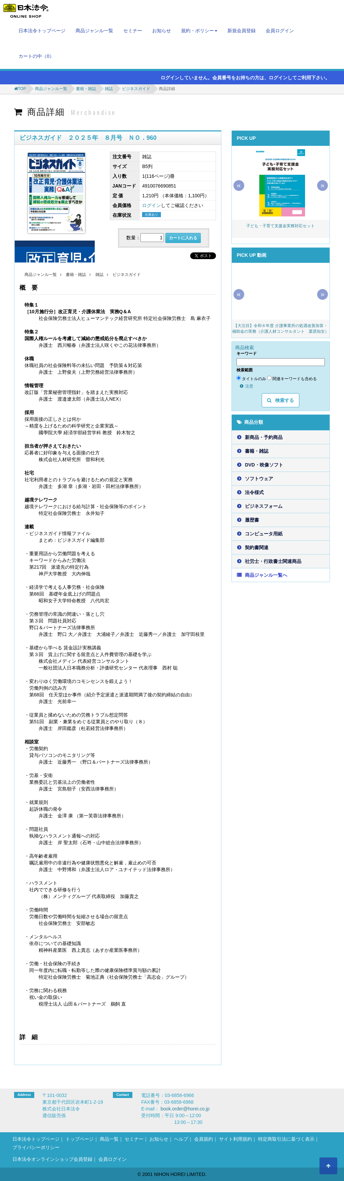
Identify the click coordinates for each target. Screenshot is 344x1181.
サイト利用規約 (235, 1139)
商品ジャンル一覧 (94, 30)
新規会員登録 (241, 30)
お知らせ (161, 30)
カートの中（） (36, 56)
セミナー (132, 30)
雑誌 (109, 88)
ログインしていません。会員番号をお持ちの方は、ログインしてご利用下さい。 (241, 77)
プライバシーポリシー (35, 1147)
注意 (246, 386)
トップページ (80, 1139)
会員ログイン (280, 30)
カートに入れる (183, 238)
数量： (133, 237)
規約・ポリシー (199, 30)
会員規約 (203, 1139)
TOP (22, 88)
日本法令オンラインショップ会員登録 (52, 1159)
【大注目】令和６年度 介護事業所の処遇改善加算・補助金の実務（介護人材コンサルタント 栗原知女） (280, 328)
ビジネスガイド (136, 88)
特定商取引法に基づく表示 (286, 1139)
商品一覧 (109, 1139)
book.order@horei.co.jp (185, 1108)
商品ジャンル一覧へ (266, 575)
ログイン (151, 205)
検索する (280, 400)
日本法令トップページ (42, 30)
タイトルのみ (251, 378)
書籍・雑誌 (86, 88)
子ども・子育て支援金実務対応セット (280, 225)
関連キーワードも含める (292, 378)
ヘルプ (181, 1139)
